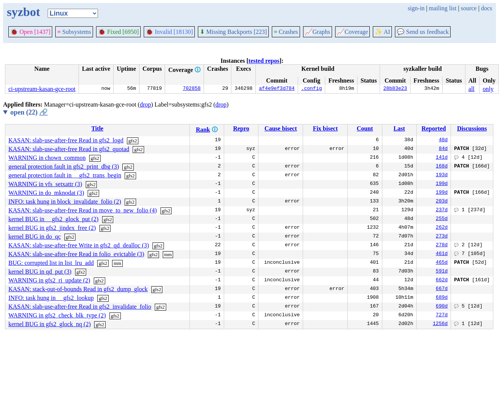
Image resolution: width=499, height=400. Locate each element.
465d (442, 263)
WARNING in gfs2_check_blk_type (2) (57, 315)
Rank (203, 129)
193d (442, 175)
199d (442, 184)
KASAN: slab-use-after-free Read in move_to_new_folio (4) (82, 210)
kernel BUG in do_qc (34, 236)
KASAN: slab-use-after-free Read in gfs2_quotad (68, 149)
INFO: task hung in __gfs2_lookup (51, 298)
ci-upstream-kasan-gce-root (41, 89)
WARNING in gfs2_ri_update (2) (49, 280)
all (472, 89)
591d (442, 271)
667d (442, 289)
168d (442, 166)
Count (365, 128)
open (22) (29, 112)
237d (442, 210)
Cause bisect (281, 128)
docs (486, 8)
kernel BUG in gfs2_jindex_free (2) (52, 228)
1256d (440, 324)
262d (442, 228)
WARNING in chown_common (47, 158)
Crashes (286, 32)
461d (442, 254)
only (488, 89)
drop (145, 104)
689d (442, 298)
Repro (241, 128)
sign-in (416, 8)
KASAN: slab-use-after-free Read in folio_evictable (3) (76, 254)
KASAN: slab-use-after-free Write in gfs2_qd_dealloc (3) (78, 245)
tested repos (264, 60)
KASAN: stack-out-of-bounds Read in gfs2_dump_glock (78, 289)
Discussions (472, 128)
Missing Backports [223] (233, 32)
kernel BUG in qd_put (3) (39, 271)
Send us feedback (423, 32)
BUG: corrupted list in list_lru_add (51, 263)
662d (442, 280)
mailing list (442, 8)
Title (97, 128)
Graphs (317, 32)
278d (442, 245)
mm (168, 254)
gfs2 (132, 140)
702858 (192, 89)
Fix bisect (325, 128)
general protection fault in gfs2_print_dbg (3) (63, 166)
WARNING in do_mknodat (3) (46, 193)
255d (442, 219)
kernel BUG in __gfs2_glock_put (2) (53, 219)
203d (442, 201)
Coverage (352, 32)
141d (442, 158)
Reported (434, 128)
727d (442, 315)
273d (442, 236)
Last (399, 128)
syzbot (23, 12)
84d (443, 149)
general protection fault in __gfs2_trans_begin (64, 175)
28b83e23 (395, 89)
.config (311, 89)
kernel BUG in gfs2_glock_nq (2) (49, 324)
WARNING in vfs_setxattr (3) (45, 184)
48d (443, 140)
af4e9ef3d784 (277, 89)
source (469, 8)
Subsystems (74, 32)
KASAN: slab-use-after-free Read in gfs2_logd (66, 140)
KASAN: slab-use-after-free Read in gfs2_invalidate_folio (79, 306)
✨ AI (382, 32)
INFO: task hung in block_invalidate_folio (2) (64, 201)
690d (442, 306)
